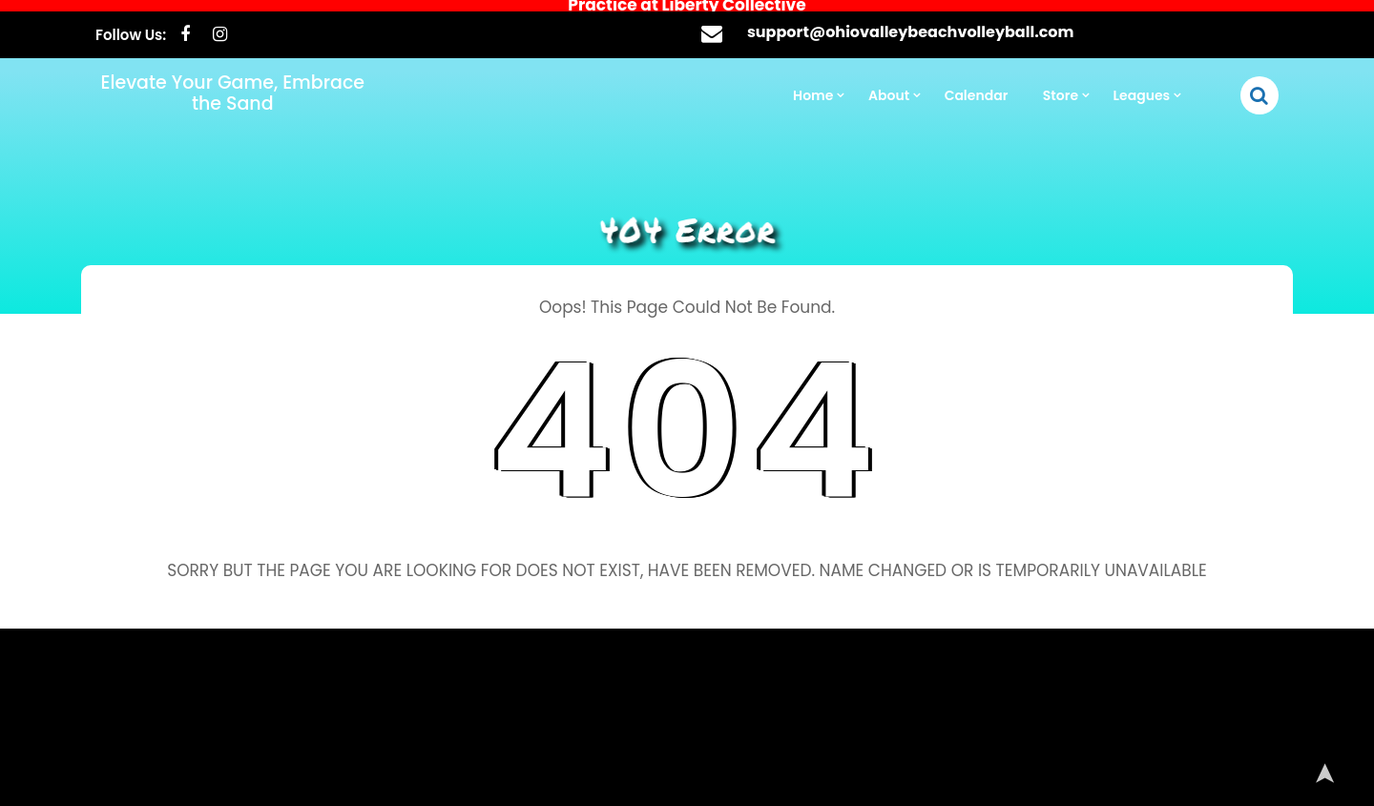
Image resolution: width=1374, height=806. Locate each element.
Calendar (977, 83)
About (888, 83)
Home (813, 83)
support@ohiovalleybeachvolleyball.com (910, 20)
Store (1060, 83)
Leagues (1142, 83)
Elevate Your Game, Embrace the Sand (232, 82)
